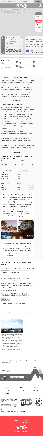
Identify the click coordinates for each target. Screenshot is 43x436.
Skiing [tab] (12, 331)
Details (17, 56)
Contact (36, 384)
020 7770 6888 (20, 420)
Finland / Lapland (24, 9)
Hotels (23, 312)
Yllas (31, 9)
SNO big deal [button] (38, 1)
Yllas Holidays (5, 312)
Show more (16, 100)
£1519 (18, 185)
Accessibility (21, 390)
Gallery (27, 56)
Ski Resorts (15, 9)
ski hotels (29, 360)
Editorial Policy (36, 390)
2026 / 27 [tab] (9, 170)
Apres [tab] (19, 331)
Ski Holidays (8, 9)
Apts (29, 312)
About (21, 384)
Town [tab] (4, 331)
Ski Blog (21, 387)
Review (6, 56)
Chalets (16, 312)
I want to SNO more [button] (22, 1)
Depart (22, 56)
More (32, 56)
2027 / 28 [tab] (25, 170)
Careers (7, 387)
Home (2, 9)
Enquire (21, 434)
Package (12, 56)
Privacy (35, 387)
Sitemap (7, 393)
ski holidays (22, 360)
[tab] (5, 268)
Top (2, 56)
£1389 (18, 187)
